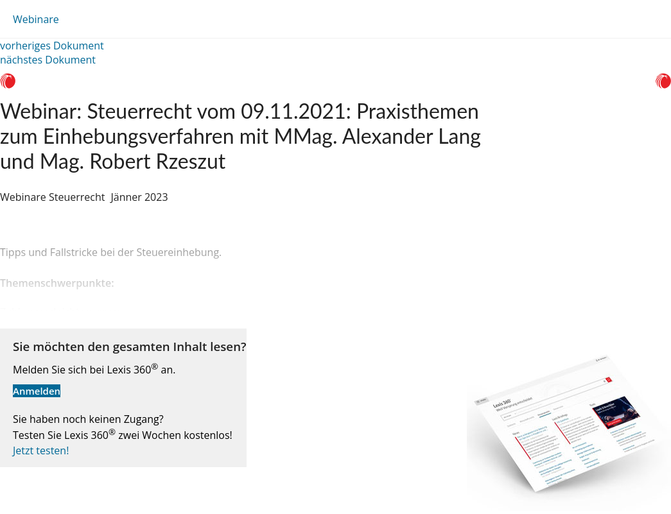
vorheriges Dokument (52, 46)
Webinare (36, 19)
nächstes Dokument (48, 60)
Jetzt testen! (41, 450)
